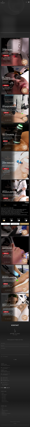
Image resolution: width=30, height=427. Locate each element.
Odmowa (5, 223)
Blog (2, 409)
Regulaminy (18, 421)
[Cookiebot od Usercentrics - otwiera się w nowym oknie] (25, 202)
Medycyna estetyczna (5, 401)
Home (3, 407)
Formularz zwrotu (4, 414)
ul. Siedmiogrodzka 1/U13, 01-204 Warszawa (6, 368)
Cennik (3, 393)
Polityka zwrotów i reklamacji (6, 413)
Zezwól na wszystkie (24, 223)
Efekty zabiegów (4, 394)
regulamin (6, 356)
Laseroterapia (4, 398)
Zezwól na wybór (15, 223)
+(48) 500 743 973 (4, 377)
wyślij (15, 359)
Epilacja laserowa (4, 400)
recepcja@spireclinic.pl (5, 380)
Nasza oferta (4, 397)
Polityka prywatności (5, 410)
